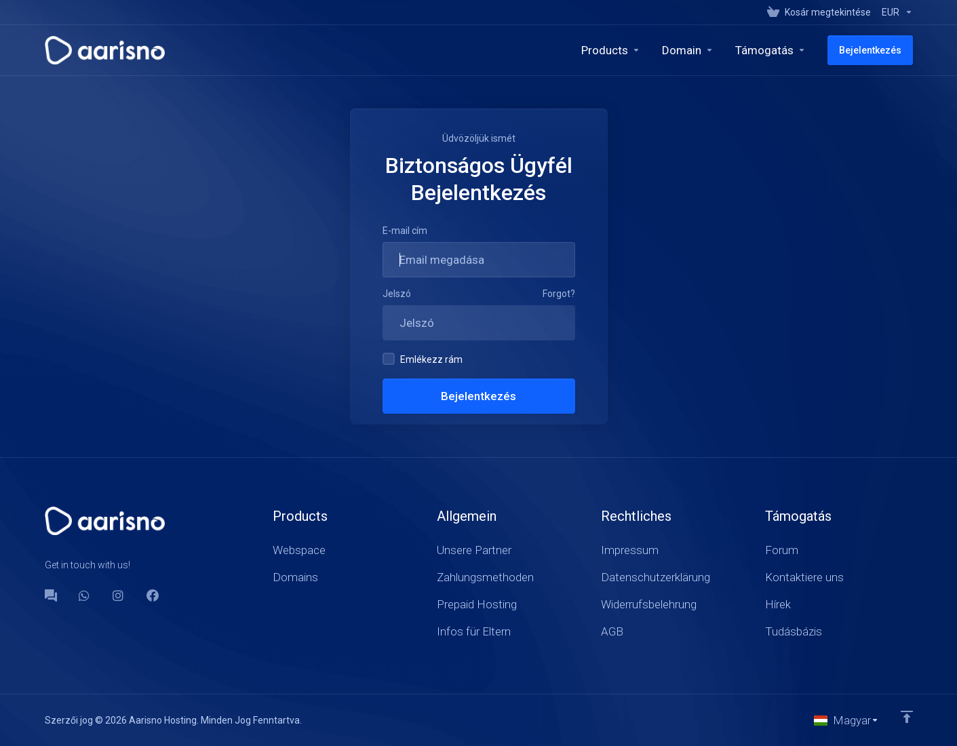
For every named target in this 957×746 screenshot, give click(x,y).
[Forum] (51, 595)
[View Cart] (819, 12)
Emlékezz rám (423, 359)
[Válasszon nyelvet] (846, 720)
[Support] (770, 50)
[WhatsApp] (85, 595)
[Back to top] (907, 716)
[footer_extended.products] (610, 50)
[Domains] (687, 50)
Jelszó (397, 293)
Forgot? (559, 293)
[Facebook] (153, 595)
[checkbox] (389, 359)
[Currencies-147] (894, 12)
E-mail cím (405, 230)
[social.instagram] (119, 595)
